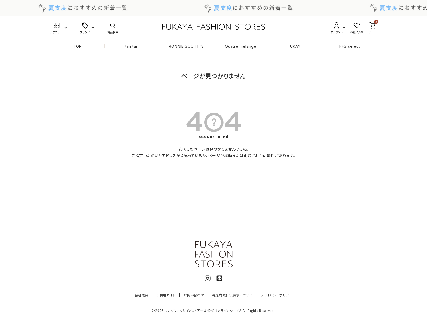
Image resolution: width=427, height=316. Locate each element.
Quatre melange (241, 46)
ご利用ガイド (166, 295)
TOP (77, 46)
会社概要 (141, 295)
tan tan (132, 46)
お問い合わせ (194, 295)
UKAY (295, 46)
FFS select (349, 46)
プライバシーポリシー (276, 295)
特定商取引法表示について (232, 295)
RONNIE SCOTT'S (186, 46)
